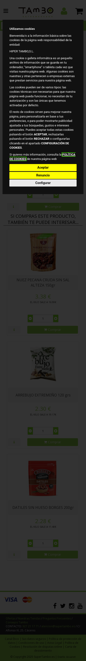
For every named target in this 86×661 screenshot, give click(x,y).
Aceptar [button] (43, 167)
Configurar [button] (43, 183)
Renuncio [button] (43, 175)
